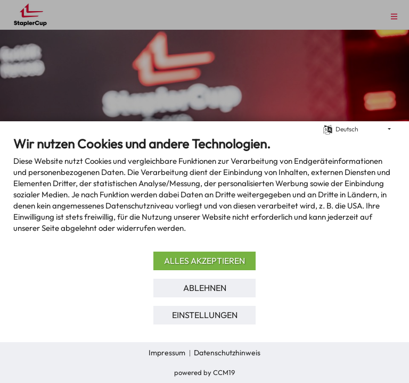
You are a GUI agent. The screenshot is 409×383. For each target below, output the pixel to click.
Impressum (167, 352)
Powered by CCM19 (204, 372)
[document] (204, 192)
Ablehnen (204, 287)
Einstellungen (205, 315)
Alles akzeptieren (204, 260)
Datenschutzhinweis (227, 352)
